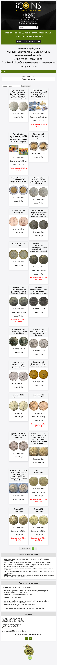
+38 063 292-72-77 (28, 14)
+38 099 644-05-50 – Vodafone (13, 621)
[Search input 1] (27, 27)
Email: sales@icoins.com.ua (28, 23)
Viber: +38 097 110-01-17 (29, 21)
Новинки (17, 33)
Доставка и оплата (30, 33)
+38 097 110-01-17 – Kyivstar (12, 620)
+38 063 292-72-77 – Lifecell (12, 618)
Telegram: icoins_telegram (28, 19)
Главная (8, 33)
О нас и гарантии (46, 33)
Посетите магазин (28, 79)
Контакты (39, 36)
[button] (28, 41)
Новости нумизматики (25, 36)
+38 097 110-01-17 (28, 16)
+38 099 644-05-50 (28, 18)
